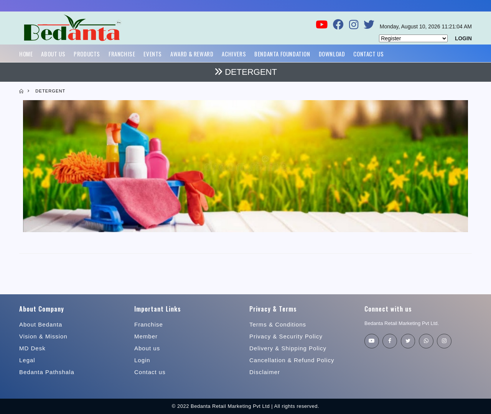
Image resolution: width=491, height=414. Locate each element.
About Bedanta (40, 324)
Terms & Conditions (277, 324)
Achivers (234, 53)
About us (147, 348)
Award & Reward (191, 53)
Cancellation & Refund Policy (291, 360)
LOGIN (463, 38)
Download (332, 53)
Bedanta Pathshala (46, 372)
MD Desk (32, 348)
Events (152, 53)
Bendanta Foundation (282, 53)
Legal (27, 360)
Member (146, 336)
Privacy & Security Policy (286, 336)
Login (142, 360)
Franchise (122, 53)
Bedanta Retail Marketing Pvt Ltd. (402, 323)
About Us (53, 53)
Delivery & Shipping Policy (287, 348)
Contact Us (368, 53)
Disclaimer (264, 372)
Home (26, 53)
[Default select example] (413, 38)
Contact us (150, 372)
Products (87, 53)
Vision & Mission (43, 336)
